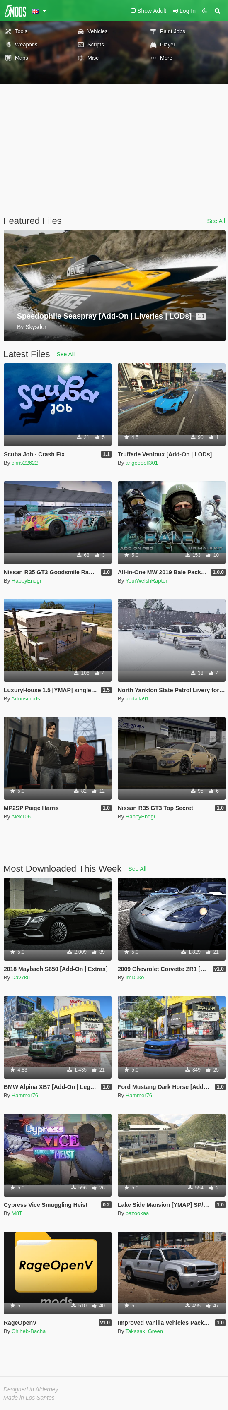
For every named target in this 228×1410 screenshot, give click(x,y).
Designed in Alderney (30, 1389)
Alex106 (21, 816)
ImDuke (135, 977)
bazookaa (137, 1213)
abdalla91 (137, 698)
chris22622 (25, 463)
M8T (17, 1213)
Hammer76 (25, 1095)
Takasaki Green (144, 1331)
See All (216, 221)
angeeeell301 (142, 463)
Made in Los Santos (29, 1397)
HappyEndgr (26, 581)
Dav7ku (21, 977)
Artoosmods (25, 698)
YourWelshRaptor (146, 581)
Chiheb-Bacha (29, 1331)
